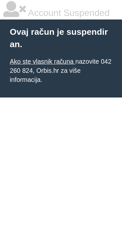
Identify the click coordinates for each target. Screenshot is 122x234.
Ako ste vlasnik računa (42, 61)
